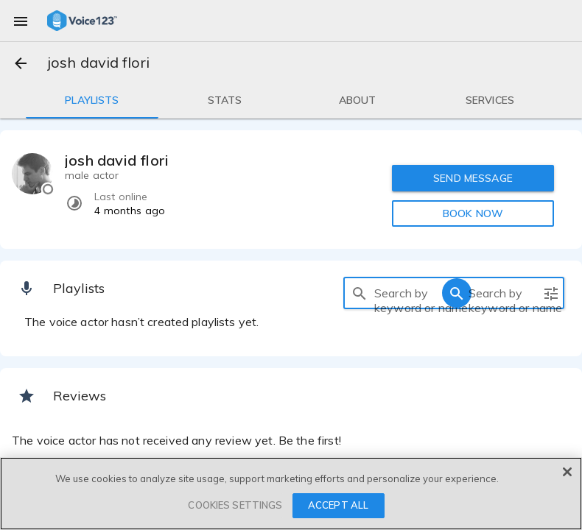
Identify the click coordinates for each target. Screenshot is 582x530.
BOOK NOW (473, 213)
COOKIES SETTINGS (235, 505)
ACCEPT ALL (338, 505)
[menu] (20, 20)
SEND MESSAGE (473, 178)
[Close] (567, 471)
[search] (359, 293)
